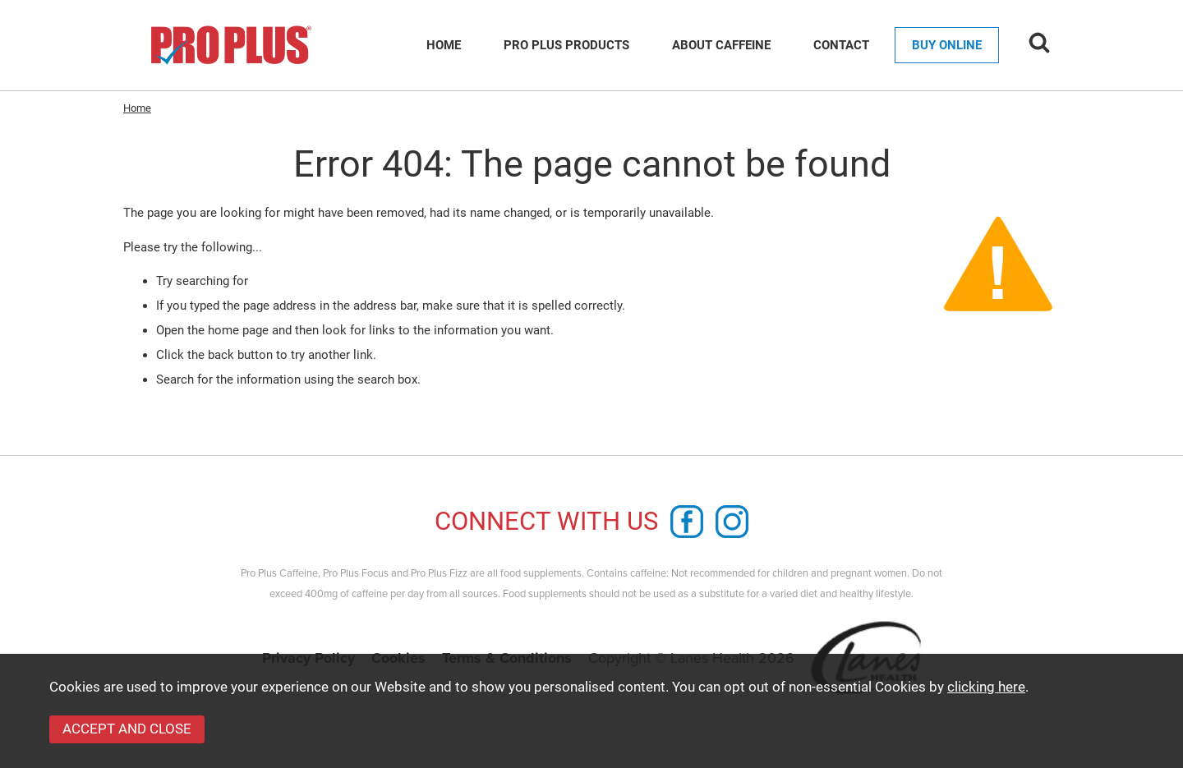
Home (443, 45)
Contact (841, 45)
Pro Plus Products (566, 45)
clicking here (986, 687)
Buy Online (947, 45)
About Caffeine (721, 45)
